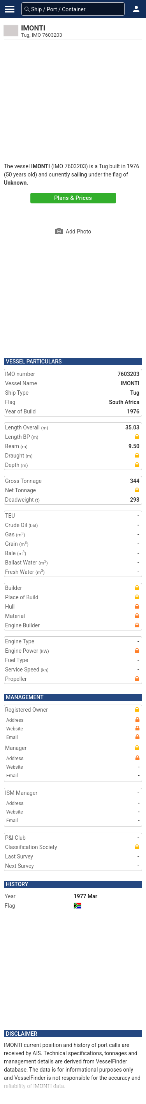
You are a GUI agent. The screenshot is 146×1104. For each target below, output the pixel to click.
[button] (136, 9)
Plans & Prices (73, 197)
